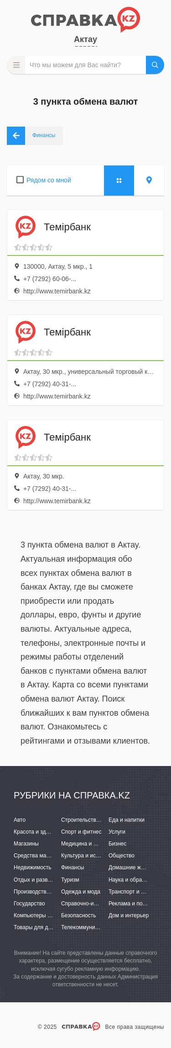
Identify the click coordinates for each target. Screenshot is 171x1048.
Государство (29, 903)
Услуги (117, 832)
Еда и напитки (127, 820)
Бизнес (117, 844)
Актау (85, 39)
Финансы (72, 867)
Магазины (26, 844)
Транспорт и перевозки (138, 891)
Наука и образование (135, 880)
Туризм (70, 880)
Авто (20, 820)
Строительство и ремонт (92, 820)
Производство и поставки (46, 891)
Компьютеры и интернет (44, 915)
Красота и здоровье (39, 832)
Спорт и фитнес (81, 832)
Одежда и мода (80, 891)
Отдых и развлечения (41, 880)
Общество (122, 855)
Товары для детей (36, 927)
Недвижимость (33, 867)
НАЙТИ (155, 65)
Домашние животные (135, 867)
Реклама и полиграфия (138, 903)
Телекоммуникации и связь (95, 927)
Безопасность (78, 915)
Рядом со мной (48, 180)
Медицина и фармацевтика (96, 844)
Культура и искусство (88, 855)
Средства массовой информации (56, 855)
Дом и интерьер (129, 915)
